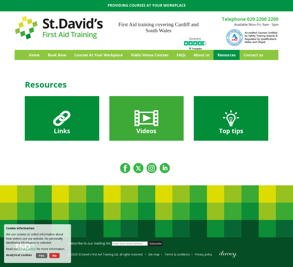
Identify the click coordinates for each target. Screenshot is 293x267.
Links (62, 131)
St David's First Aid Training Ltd (98, 254)
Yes (41, 255)
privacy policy (27, 249)
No (54, 255)
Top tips (231, 131)
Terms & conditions (177, 254)
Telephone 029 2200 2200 (250, 19)
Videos (146, 131)
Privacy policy (203, 254)
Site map (153, 254)
